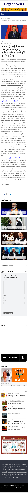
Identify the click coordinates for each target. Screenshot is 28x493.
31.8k (9, 426)
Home (3, 18)
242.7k (9, 393)
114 (4, 241)
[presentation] (14, 307)
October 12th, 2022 (15, 406)
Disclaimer (8, 487)
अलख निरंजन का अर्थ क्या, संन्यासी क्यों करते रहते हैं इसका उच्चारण (16, 429)
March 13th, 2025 (4, 43)
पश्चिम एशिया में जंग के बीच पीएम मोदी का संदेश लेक (11, 228)
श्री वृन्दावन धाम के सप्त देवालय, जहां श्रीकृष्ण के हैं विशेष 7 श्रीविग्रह (16, 402)
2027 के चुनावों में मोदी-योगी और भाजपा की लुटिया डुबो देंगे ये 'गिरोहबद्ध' (13, 385)
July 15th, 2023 (14, 420)
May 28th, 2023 (15, 426)
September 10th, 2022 (16, 400)
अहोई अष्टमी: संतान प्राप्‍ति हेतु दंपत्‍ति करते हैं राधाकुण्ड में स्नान (17, 396)
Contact (5, 489)
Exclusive (8, 18)
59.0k (9, 413)
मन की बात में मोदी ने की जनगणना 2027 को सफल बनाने (12, 243)
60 (4, 211)
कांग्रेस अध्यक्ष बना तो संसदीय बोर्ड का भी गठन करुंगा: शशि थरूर (16, 409)
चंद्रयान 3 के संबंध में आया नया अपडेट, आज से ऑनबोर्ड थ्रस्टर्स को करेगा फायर (16, 422)
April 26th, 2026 (9, 211)
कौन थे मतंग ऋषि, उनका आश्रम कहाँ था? (16, 415)
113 (4, 256)
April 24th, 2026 (8, 383)
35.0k (9, 420)
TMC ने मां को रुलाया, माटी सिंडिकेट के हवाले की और (12, 213)
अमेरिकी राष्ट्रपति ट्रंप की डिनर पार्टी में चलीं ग (10, 258)
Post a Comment (8, 313)
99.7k (9, 406)
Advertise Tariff (17, 487)
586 (2, 383)
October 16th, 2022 (15, 393)
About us (11, 489)
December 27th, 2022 (16, 413)
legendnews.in (11, 485)
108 (4, 226)
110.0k (9, 400)
